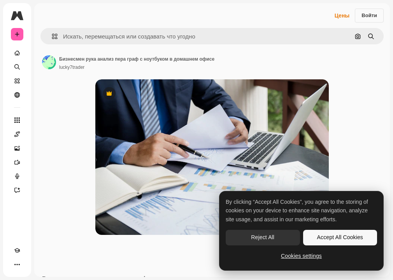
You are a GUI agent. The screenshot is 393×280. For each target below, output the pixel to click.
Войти (369, 15)
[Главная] (17, 53)
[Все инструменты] (17, 120)
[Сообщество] (17, 95)
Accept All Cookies (340, 237)
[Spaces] (17, 134)
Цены (342, 15)
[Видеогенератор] (17, 162)
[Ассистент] (17, 190)
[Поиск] (17, 67)
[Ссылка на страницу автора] (49, 62)
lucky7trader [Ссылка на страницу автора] (71, 67)
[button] (51, 36)
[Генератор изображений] (17, 148)
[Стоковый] (17, 81)
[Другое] (17, 264)
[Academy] (17, 250)
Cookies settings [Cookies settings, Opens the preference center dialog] (301, 256)
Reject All (262, 237)
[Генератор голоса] (17, 176)
